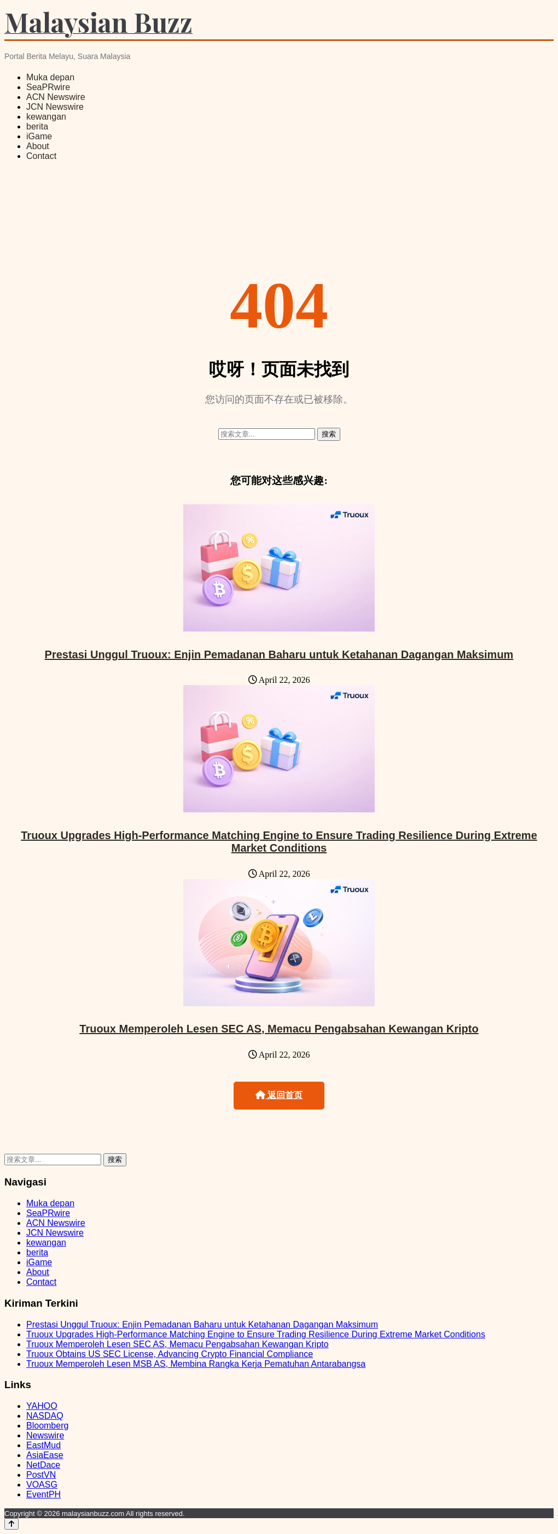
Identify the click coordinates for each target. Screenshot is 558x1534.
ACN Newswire (55, 97)
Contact (41, 156)
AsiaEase (44, 1455)
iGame (39, 136)
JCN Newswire (55, 106)
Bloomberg (47, 1425)
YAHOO (41, 1406)
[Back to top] (11, 1524)
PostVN (41, 1474)
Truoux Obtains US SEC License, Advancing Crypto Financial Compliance (169, 1354)
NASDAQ (44, 1415)
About (37, 146)
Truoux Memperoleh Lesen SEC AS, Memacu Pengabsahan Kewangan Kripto (278, 1029)
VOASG (41, 1484)
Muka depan (50, 77)
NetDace (43, 1465)
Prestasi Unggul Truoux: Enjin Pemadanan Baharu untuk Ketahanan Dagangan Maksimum (279, 654)
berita (37, 126)
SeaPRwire (48, 87)
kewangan (46, 116)
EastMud (43, 1445)
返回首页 (279, 1095)
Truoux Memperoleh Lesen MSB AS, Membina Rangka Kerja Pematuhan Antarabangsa (195, 1363)
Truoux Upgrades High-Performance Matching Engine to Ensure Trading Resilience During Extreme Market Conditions (279, 841)
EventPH (43, 1494)
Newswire (45, 1435)
